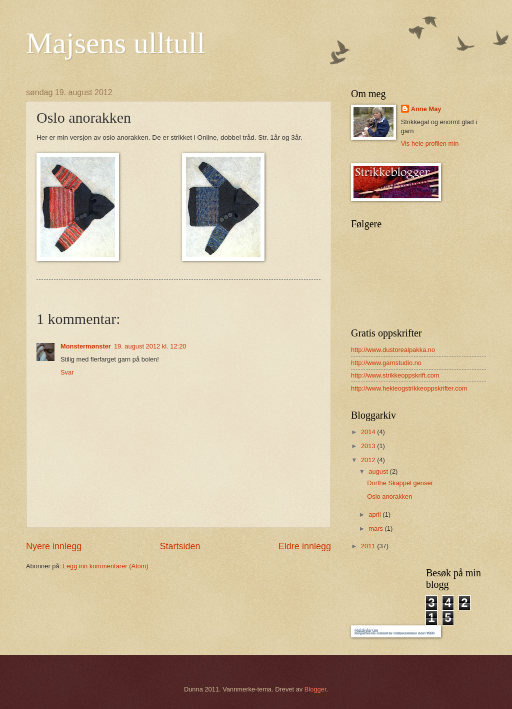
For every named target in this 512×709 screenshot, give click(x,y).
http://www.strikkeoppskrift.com (395, 375)
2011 (369, 546)
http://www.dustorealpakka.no (393, 349)
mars (376, 528)
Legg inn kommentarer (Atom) (105, 566)
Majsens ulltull (115, 43)
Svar (67, 372)
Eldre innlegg (304, 546)
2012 (369, 460)
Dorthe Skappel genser (400, 483)
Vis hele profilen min (430, 143)
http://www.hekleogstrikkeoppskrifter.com (409, 388)
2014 (369, 432)
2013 (369, 446)
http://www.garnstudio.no (386, 363)
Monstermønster (85, 346)
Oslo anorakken (389, 496)
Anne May (426, 109)
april (375, 514)
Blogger (315, 689)
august (379, 471)
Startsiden (180, 546)
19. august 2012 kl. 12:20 (150, 346)
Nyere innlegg (54, 546)
